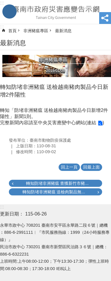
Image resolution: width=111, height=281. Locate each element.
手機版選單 (9, 11)
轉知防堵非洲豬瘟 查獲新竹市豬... (57, 183)
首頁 (12, 30)
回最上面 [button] (91, 167)
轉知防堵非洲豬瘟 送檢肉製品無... (53, 191)
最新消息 (63, 30)
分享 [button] (105, 18)
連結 (91, 122)
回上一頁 (69, 167)
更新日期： (12, 213)
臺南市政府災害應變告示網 (55, 12)
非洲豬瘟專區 (35, 30)
